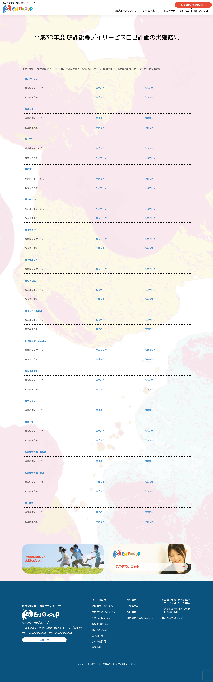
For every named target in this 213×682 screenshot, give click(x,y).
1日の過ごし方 (99, 629)
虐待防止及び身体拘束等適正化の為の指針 (176, 610)
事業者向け (101, 88)
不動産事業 (133, 606)
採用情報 (184, 10)
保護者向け (150, 88)
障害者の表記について (173, 617)
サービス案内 (151, 10)
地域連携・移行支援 (102, 606)
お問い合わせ (201, 10)
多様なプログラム (101, 617)
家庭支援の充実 (100, 623)
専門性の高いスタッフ (103, 612)
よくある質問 (99, 641)
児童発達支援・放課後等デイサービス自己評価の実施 (176, 601)
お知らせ (96, 647)
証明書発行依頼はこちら (140, 617)
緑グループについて (126, 10)
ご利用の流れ (99, 635)
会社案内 (131, 600)
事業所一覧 (169, 10)
